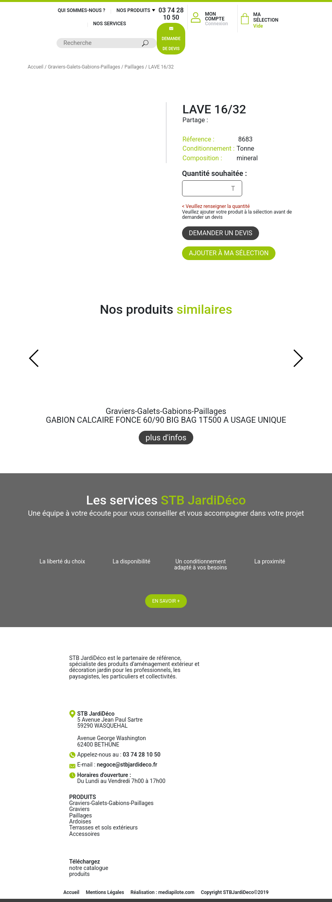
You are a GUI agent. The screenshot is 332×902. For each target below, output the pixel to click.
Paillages (134, 67)
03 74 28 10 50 (171, 14)
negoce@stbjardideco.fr (127, 764)
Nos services (109, 23)
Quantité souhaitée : (214, 174)
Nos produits (133, 10)
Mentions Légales (105, 892)
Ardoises (80, 821)
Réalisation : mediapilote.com (162, 892)
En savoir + (166, 601)
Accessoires (84, 834)
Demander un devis (220, 233)
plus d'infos (166, 437)
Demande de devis (171, 39)
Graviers (79, 809)
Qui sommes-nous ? (81, 10)
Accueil (35, 67)
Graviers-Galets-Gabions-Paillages (84, 67)
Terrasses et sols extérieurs (103, 827)
